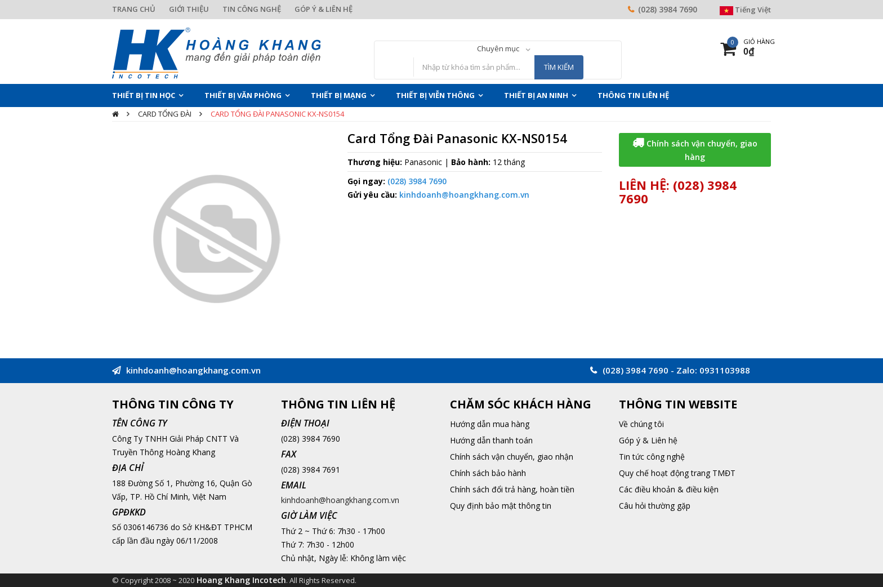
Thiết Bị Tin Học (143, 95)
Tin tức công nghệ (652, 456)
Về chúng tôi (641, 424)
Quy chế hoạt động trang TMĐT (677, 473)
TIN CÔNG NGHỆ (251, 9)
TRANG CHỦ (133, 9)
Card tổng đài (164, 114)
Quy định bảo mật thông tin (500, 505)
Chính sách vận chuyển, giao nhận (511, 456)
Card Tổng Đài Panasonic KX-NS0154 (277, 114)
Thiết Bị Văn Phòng (243, 95)
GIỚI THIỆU (189, 9)
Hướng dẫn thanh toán (491, 440)
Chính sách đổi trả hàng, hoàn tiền (512, 489)
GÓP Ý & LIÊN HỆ (324, 9)
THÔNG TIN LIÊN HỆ (633, 95)
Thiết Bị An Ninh (536, 95)
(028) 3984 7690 (667, 9)
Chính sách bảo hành (488, 473)
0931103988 (724, 370)
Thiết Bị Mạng (339, 95)
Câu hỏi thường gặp (654, 505)
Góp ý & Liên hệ (648, 440)
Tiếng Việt (745, 10)
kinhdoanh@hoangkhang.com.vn (464, 194)
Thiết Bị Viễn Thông (435, 95)
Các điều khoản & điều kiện (669, 489)
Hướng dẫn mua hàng (489, 424)
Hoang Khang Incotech (241, 580)
